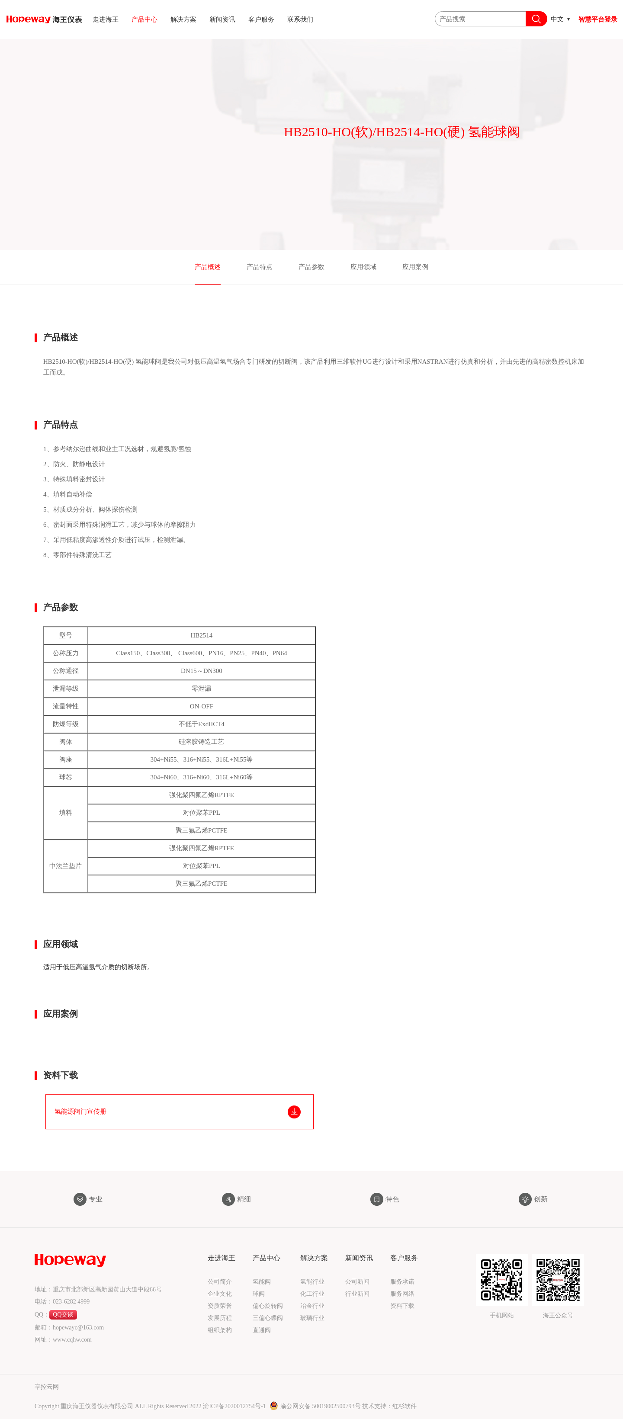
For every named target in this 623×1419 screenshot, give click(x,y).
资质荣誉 (220, 1306)
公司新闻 (357, 1281)
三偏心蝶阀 (268, 1318)
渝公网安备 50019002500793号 (316, 1406)
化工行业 (312, 1294)
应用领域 (363, 266)
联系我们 (300, 19)
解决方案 (183, 19)
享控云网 (47, 1387)
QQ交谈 (63, 1314)
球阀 (259, 1294)
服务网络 (402, 1294)
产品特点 (260, 266)
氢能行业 (312, 1281)
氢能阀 (262, 1281)
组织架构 (220, 1330)
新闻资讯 (222, 19)
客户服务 (261, 19)
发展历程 (220, 1318)
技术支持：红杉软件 (389, 1406)
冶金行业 (312, 1306)
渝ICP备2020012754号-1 (235, 1406)
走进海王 (106, 19)
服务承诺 (402, 1281)
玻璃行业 (312, 1318)
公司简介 (220, 1281)
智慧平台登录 (597, 19)
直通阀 (262, 1330)
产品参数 (311, 266)
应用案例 (415, 266)
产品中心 (144, 19)
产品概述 (208, 266)
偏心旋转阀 (268, 1306)
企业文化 (220, 1294)
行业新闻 (357, 1294)
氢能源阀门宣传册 (80, 1127)
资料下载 (402, 1306)
